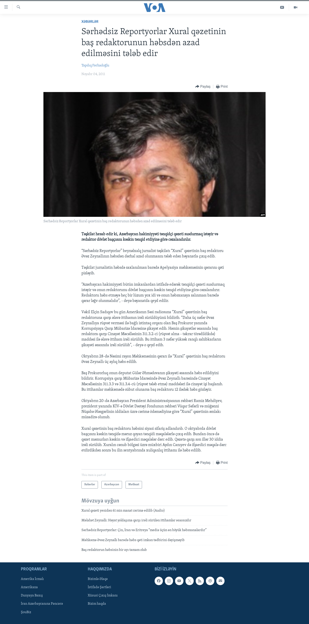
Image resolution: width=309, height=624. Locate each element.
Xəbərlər (89, 22)
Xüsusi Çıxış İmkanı (103, 595)
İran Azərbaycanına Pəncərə (42, 604)
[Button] (203, 87)
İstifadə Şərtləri (99, 587)
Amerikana (29, 587)
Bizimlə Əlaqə (98, 579)
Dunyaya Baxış (32, 595)
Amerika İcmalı (32, 579)
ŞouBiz (26, 612)
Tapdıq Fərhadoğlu (95, 65)
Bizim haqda (97, 604)
